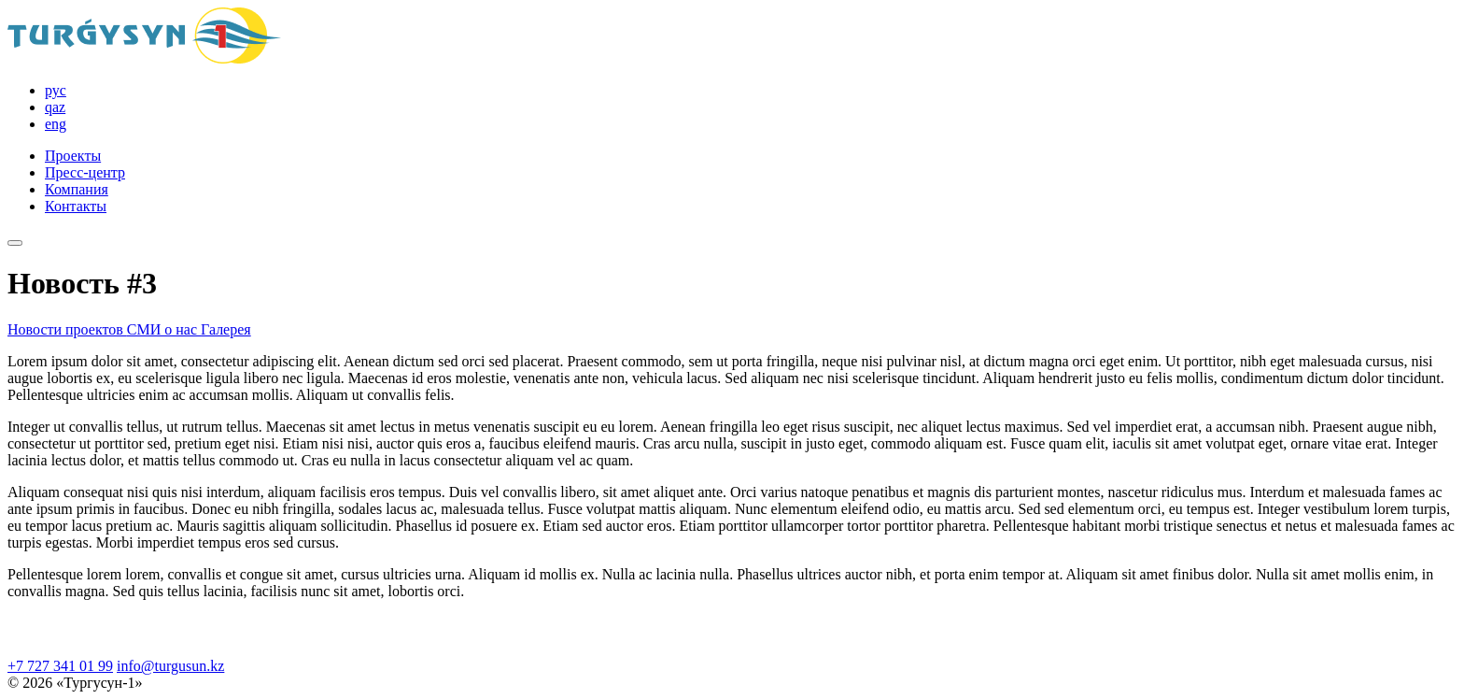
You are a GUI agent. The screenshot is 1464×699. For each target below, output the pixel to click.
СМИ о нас (164, 329)
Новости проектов (67, 329)
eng (55, 124)
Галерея (226, 329)
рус (55, 90)
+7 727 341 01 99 (60, 666)
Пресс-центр (85, 172)
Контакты (75, 206)
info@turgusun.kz (170, 666)
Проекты (73, 156)
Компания (76, 189)
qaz (55, 107)
